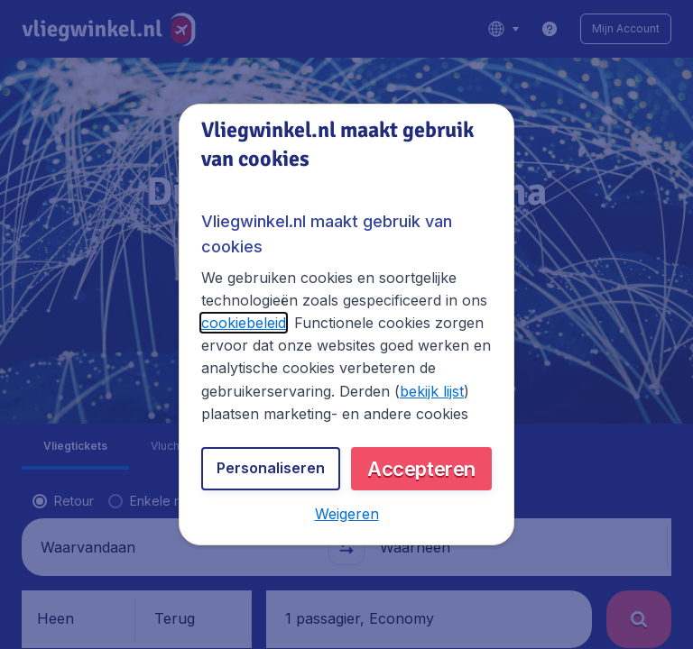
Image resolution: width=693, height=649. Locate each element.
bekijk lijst (432, 391)
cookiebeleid (243, 323)
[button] (347, 514)
